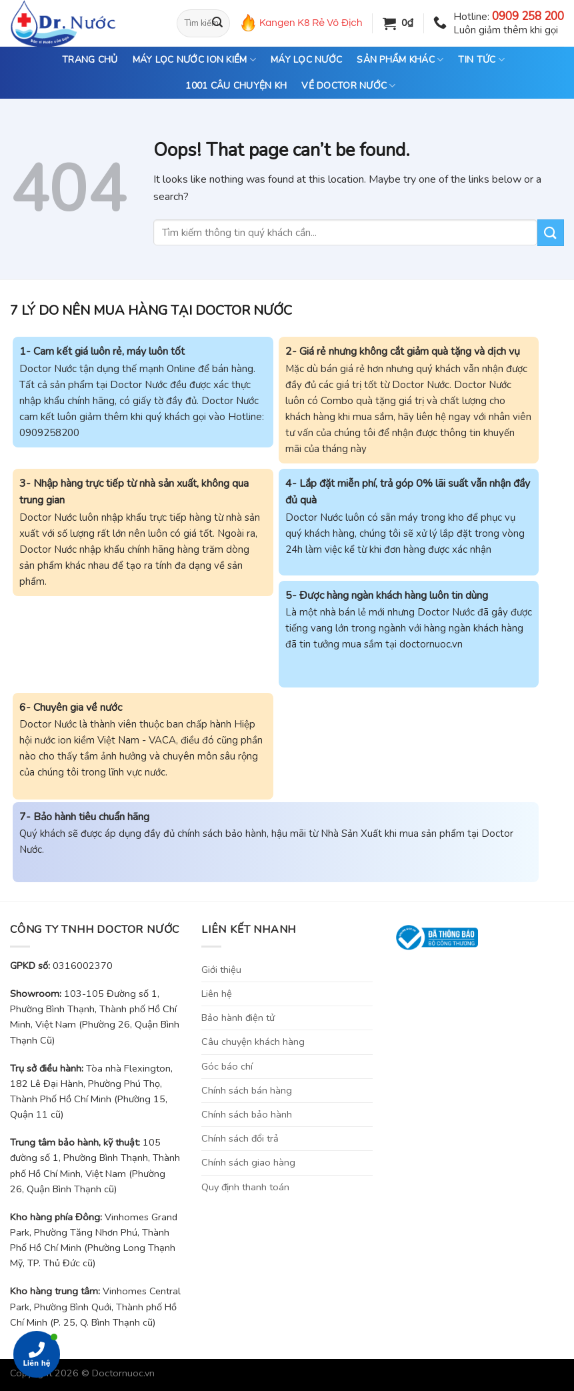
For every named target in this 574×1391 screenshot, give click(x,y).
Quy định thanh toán (245, 1187)
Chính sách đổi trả (240, 1138)
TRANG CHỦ (90, 59)
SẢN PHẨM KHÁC (400, 60)
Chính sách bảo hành (246, 1114)
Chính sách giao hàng (248, 1162)
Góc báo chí (227, 1066)
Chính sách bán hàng (246, 1090)
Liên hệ (216, 993)
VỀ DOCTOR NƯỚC (348, 86)
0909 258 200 (528, 16)
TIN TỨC (481, 60)
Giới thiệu (221, 969)
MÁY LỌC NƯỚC (306, 59)
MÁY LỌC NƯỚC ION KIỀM (194, 60)
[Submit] (217, 23)
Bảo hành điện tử (238, 1017)
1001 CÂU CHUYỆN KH (236, 85)
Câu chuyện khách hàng (253, 1041)
